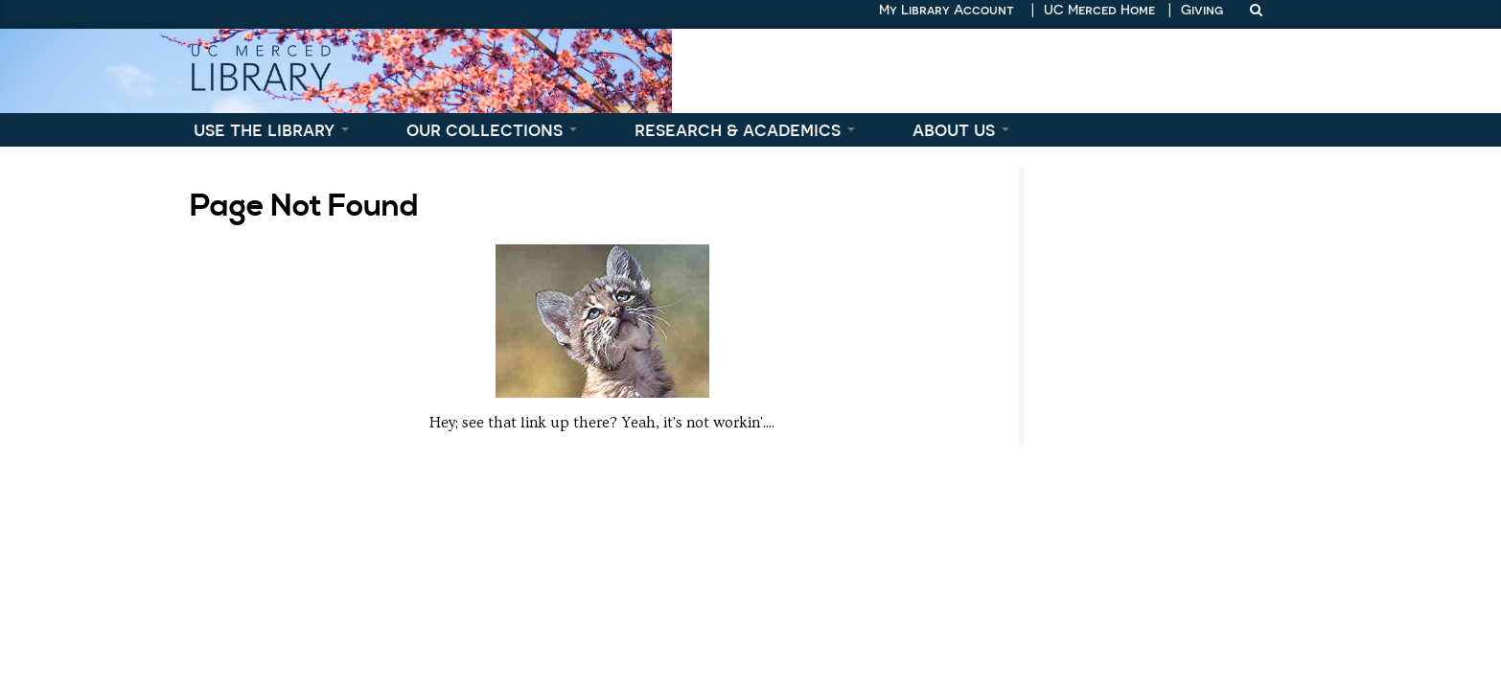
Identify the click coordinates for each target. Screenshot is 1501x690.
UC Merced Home (1099, 9)
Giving (1202, 9)
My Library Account (946, 9)
